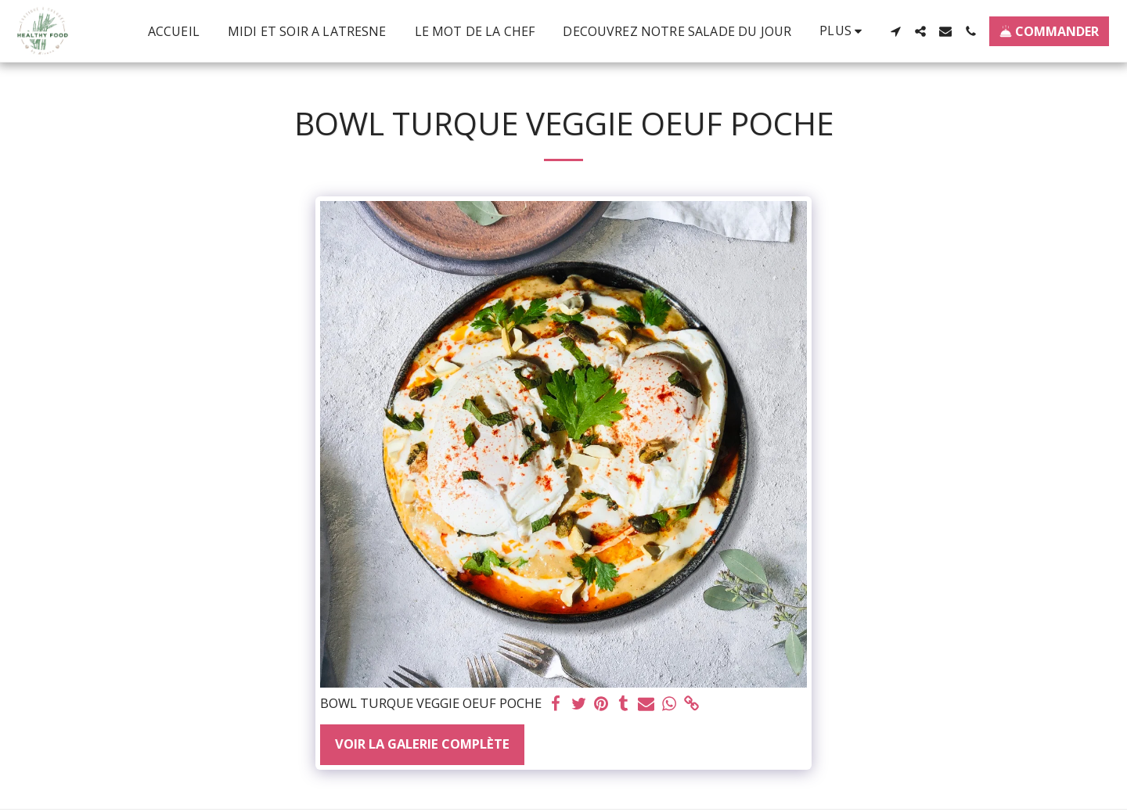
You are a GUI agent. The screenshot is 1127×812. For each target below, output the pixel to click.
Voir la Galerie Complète (422, 744)
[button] (895, 31)
